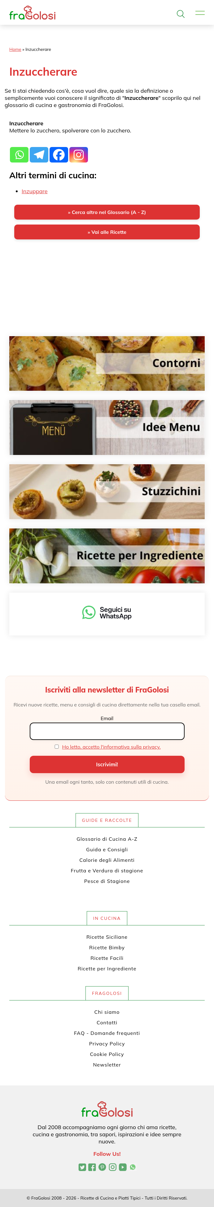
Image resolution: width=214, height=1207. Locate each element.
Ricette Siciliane (107, 937)
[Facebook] (59, 151)
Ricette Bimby (107, 947)
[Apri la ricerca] (181, 14)
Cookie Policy (107, 1054)
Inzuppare (35, 191)
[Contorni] (107, 363)
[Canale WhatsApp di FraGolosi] (133, 1168)
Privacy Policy (107, 1043)
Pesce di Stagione (107, 881)
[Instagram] (78, 151)
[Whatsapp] (19, 151)
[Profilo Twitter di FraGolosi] (82, 1168)
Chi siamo (107, 1012)
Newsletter (107, 1065)
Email (107, 718)
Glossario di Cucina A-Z (106, 839)
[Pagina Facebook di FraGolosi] (92, 1168)
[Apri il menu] (200, 13)
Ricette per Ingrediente (107, 968)
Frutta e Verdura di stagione (107, 870)
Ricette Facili (107, 958)
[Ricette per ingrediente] (107, 555)
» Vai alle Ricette (107, 232)
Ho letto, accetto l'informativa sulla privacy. (111, 747)
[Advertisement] (107, 292)
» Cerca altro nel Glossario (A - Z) (107, 212)
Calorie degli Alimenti (106, 860)
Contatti (107, 1022)
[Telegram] (39, 151)
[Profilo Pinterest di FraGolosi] (102, 1168)
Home (15, 49)
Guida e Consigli (107, 849)
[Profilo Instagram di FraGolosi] (112, 1168)
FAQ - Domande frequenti (107, 1033)
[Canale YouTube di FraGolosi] (123, 1168)
